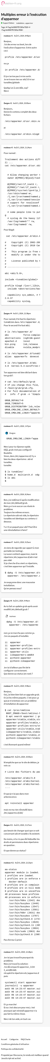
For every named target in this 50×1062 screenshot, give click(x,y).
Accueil (4, 1039)
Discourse (17, 1055)
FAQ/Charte (25, 1039)
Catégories (13, 1039)
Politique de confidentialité (12, 1049)
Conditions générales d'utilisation (15, 1044)
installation (20, 23)
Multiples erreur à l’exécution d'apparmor (23, 16)
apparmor (29, 23)
